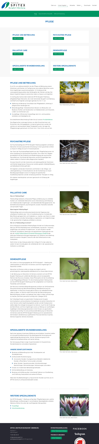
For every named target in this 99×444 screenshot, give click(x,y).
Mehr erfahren (18, 38)
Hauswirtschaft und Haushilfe (45, 13)
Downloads (86, 5)
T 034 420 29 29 (14, 435)
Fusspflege (15, 406)
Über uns (52, 5)
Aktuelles (71, 5)
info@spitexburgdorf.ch (16, 437)
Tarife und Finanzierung (59, 13)
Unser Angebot (62, 5)
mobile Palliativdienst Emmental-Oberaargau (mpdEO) (31, 233)
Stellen (79, 5)
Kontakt (94, 5)
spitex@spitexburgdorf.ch (17, 439)
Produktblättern (48, 119)
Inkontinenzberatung (18, 408)
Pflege (35, 13)
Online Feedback (56, 438)
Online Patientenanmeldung (59, 431)
